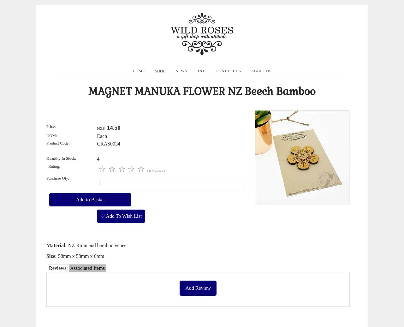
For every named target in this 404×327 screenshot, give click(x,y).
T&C (201, 70)
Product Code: (58, 143)
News (181, 70)
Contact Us (228, 70)
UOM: (51, 136)
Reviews (57, 268)
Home (139, 70)
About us (261, 70)
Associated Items (87, 268)
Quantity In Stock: (61, 158)
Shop (160, 70)
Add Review (198, 288)
